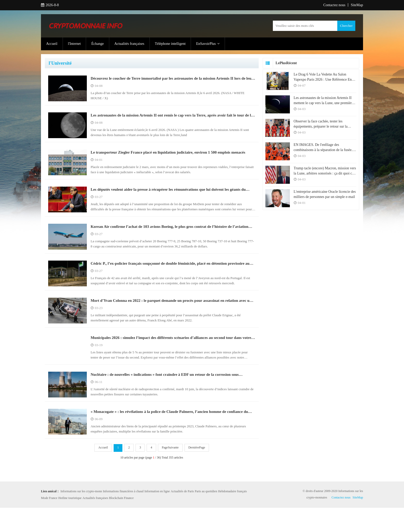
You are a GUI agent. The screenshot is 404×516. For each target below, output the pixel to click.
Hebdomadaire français (232, 499)
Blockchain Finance (121, 506)
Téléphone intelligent (170, 44)
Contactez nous (334, 5)
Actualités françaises (129, 44)
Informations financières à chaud (123, 499)
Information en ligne (157, 499)
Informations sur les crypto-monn (81, 499)
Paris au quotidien (206, 499)
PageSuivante (171, 456)
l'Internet (74, 44)
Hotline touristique (69, 506)
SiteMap (357, 5)
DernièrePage (198, 456)
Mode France (49, 506)
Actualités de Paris (182, 499)
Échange (97, 44)
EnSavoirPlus (207, 44)
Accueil (51, 44)
